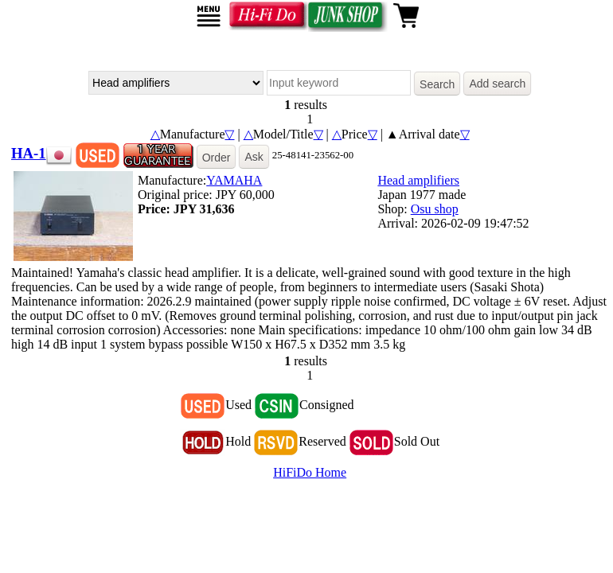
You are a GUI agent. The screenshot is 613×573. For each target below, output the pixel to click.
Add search (497, 83)
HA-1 (28, 153)
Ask (253, 156)
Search (437, 84)
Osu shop (435, 209)
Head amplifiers (418, 180)
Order (216, 157)
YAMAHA (234, 180)
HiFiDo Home (309, 472)
